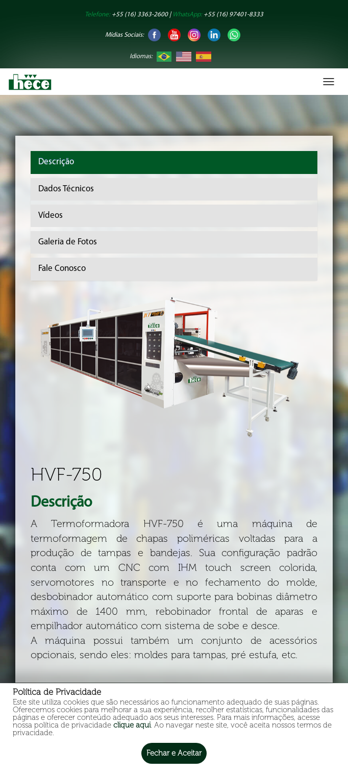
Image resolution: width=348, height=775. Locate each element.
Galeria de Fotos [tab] (67, 242)
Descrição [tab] (56, 162)
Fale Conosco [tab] (62, 268)
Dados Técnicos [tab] (66, 189)
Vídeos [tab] (50, 215)
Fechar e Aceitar (174, 753)
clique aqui (132, 725)
